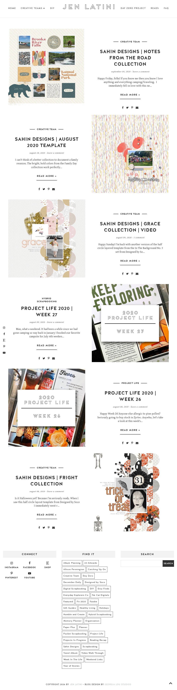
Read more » (130, 95)
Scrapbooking (90, 647)
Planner (83, 628)
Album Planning (72, 564)
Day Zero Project (133, 8)
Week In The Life (72, 660)
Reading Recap (98, 641)
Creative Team (130, 41)
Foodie (93, 602)
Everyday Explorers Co (75, 596)
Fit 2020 (81, 602)
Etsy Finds (103, 589)
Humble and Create (74, 615)
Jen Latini (76, 685)
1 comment (139, 238)
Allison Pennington (73, 570)
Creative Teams (33, 8)
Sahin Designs (71, 647)
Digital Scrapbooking (74, 589)
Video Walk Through (92, 654)
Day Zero (88, 577)
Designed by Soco (95, 583)
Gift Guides (69, 609)
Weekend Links (94, 660)
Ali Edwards (90, 564)
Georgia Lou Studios (118, 685)
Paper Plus (69, 628)
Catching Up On (97, 570)
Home (12, 8)
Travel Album (70, 654)
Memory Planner (72, 622)
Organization (92, 622)
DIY (52, 8)
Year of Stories (71, 667)
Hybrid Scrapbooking (47, 301)
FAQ (166, 8)
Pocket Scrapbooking (75, 634)
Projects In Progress (74, 641)
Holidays (104, 609)
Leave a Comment (141, 72)
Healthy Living (88, 609)
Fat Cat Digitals (100, 596)
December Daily (72, 583)
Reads (155, 8)
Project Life (130, 384)
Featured (68, 602)
